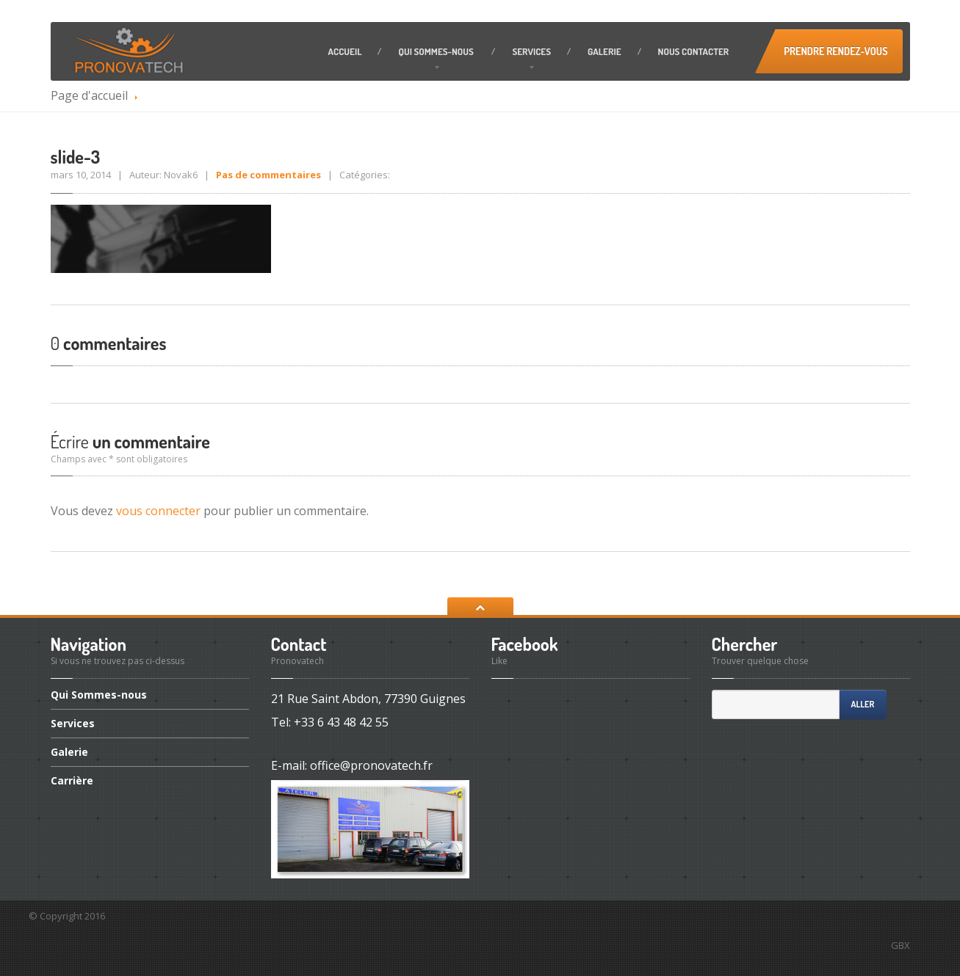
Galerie (604, 51)
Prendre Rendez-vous (835, 51)
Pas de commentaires (268, 174)
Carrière (72, 780)
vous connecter (158, 511)
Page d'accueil (89, 95)
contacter (693, 51)
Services (531, 51)
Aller (863, 704)
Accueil (345, 51)
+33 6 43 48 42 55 (341, 722)
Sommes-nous (436, 51)
